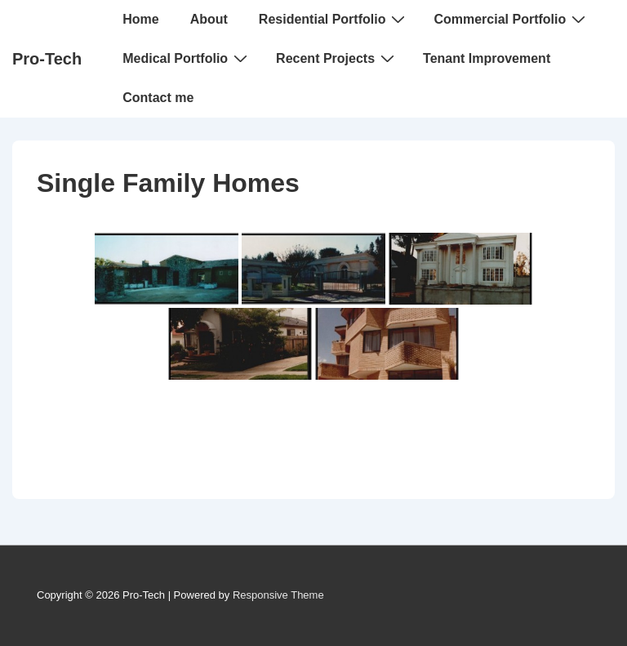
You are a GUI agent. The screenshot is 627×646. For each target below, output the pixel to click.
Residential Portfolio (334, 18)
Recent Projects (337, 58)
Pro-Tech (47, 59)
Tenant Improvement (486, 58)
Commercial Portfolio (511, 18)
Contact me (157, 98)
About (209, 19)
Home (140, 19)
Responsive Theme (278, 595)
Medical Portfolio (186, 58)
